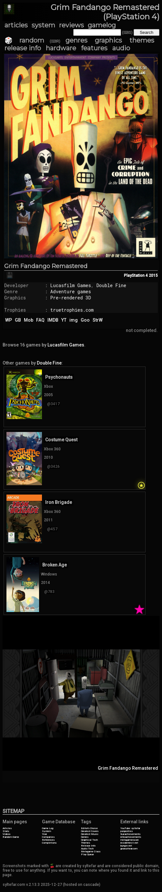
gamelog (102, 25)
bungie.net (126, 845)
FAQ (40, 320)
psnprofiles (126, 831)
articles (16, 25)
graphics (108, 40)
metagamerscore (129, 839)
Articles (7, 828)
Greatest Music (89, 834)
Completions (49, 842)
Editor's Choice (89, 828)
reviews (71, 25)
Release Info (88, 845)
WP (8, 320)
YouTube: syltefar (130, 828)
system (43, 25)
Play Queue (87, 854)
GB (18, 320)
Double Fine (111, 285)
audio (121, 48)
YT (63, 320)
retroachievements (130, 837)
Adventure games (70, 291)
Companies (48, 837)
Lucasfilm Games (70, 285)
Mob (28, 320)
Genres (84, 837)
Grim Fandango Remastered (45, 266)
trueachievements (130, 834)
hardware (61, 48)
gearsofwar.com (128, 848)
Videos (6, 834)
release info (23, 48)
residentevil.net (129, 842)
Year (44, 834)
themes (141, 40)
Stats (6, 831)
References (48, 839)
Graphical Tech (89, 839)
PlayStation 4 (136, 275)
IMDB (52, 320)
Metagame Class (90, 851)
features (94, 48)
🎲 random (24, 40)
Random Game (11, 837)
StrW (98, 320)
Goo (85, 320)
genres (76, 40)
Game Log (47, 828)
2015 (153, 275)
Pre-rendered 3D (70, 298)
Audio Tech (87, 848)
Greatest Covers (89, 831)
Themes (85, 842)
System (46, 831)
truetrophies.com (72, 310)
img (73, 320)
